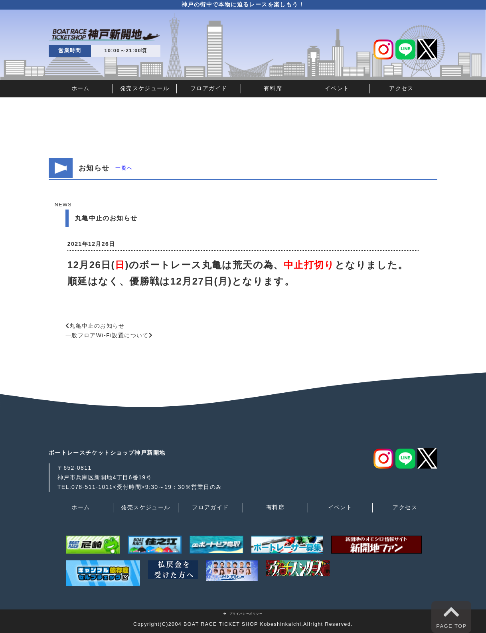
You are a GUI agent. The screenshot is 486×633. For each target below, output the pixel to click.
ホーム (80, 88)
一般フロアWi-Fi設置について (107, 335)
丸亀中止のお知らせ (97, 325)
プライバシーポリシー (243, 613)
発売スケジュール (144, 88)
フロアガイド (208, 88)
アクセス (401, 88)
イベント (337, 88)
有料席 (273, 88)
